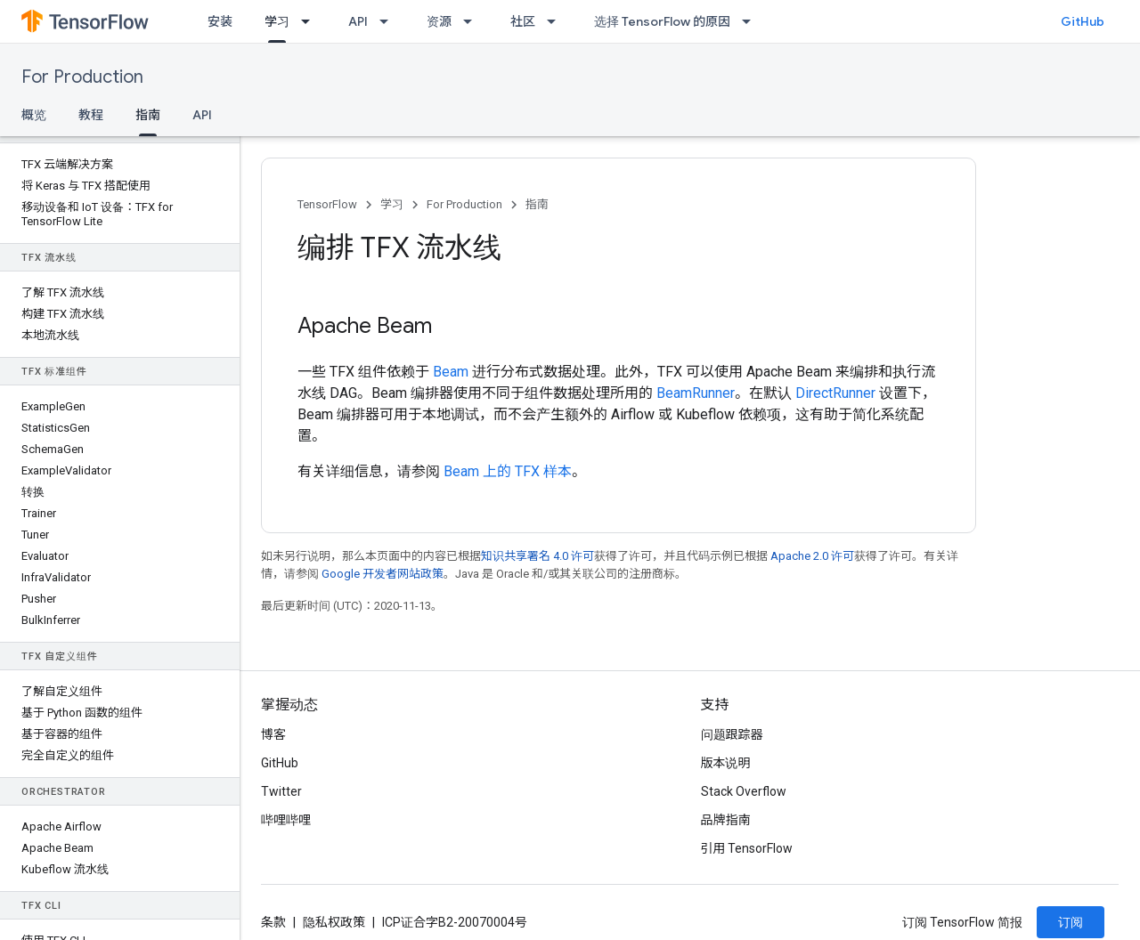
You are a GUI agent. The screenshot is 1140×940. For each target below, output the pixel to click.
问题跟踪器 (732, 734)
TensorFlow (327, 204)
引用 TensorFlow (747, 848)
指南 (537, 204)
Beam (450, 371)
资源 (439, 21)
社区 (522, 21)
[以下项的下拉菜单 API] (389, 21)
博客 (273, 734)
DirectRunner (835, 393)
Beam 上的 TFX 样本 (508, 471)
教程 (90, 115)
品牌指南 (726, 820)
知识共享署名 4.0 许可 (537, 556)
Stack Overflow (743, 791)
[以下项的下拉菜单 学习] (310, 21)
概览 (33, 115)
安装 (220, 21)
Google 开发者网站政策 (383, 573)
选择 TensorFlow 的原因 (662, 21)
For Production (82, 77)
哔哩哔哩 (286, 820)
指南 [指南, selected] (147, 115)
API (358, 21)
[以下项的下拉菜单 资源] (473, 21)
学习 (391, 204)
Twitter (281, 791)
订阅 (1070, 922)
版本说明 (726, 763)
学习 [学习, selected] (277, 21)
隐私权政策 (334, 922)
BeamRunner (695, 393)
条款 (273, 922)
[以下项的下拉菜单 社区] (556, 21)
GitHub (1082, 21)
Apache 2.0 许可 (812, 556)
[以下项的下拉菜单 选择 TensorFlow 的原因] (751, 21)
